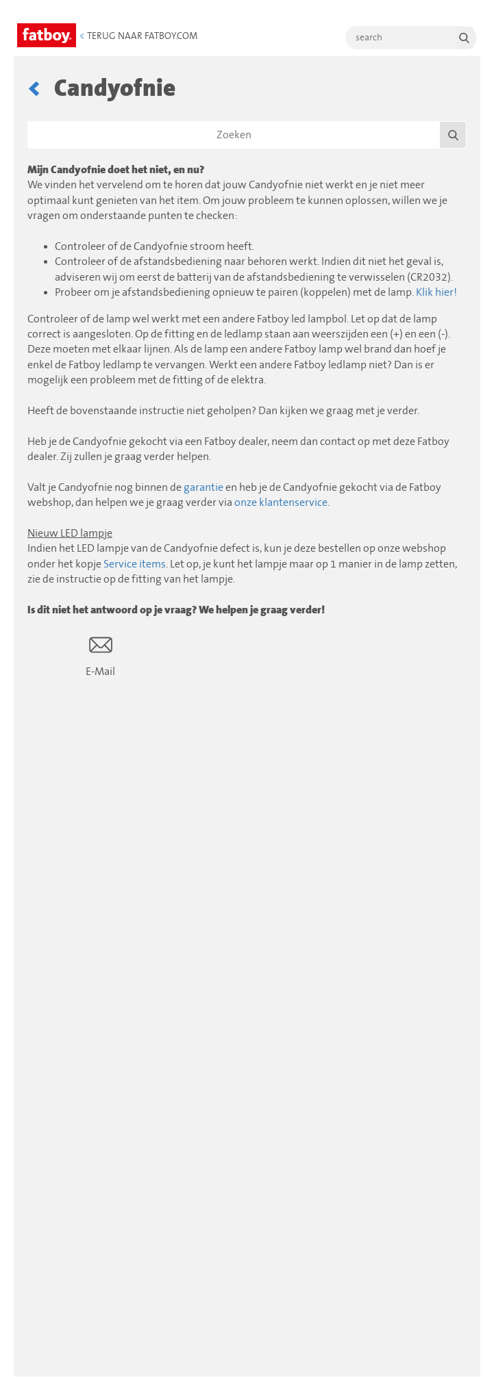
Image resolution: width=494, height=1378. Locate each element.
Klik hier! (436, 292)
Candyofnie (114, 89)
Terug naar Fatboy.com (138, 36)
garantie (203, 487)
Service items (134, 564)
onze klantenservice (281, 502)
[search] (411, 37)
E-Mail (100, 655)
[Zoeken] (247, 135)
